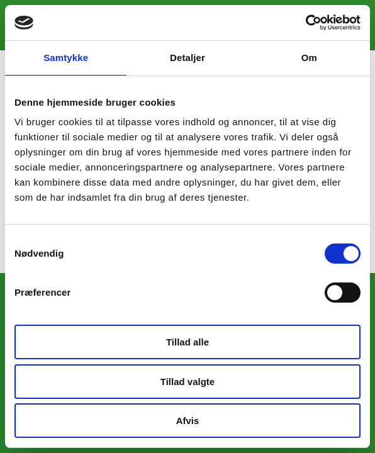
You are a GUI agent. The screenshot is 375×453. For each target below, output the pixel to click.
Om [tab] (309, 57)
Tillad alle (187, 342)
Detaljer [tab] (187, 57)
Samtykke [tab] (65, 57)
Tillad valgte (187, 381)
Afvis (187, 420)
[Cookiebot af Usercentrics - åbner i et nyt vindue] (305, 22)
